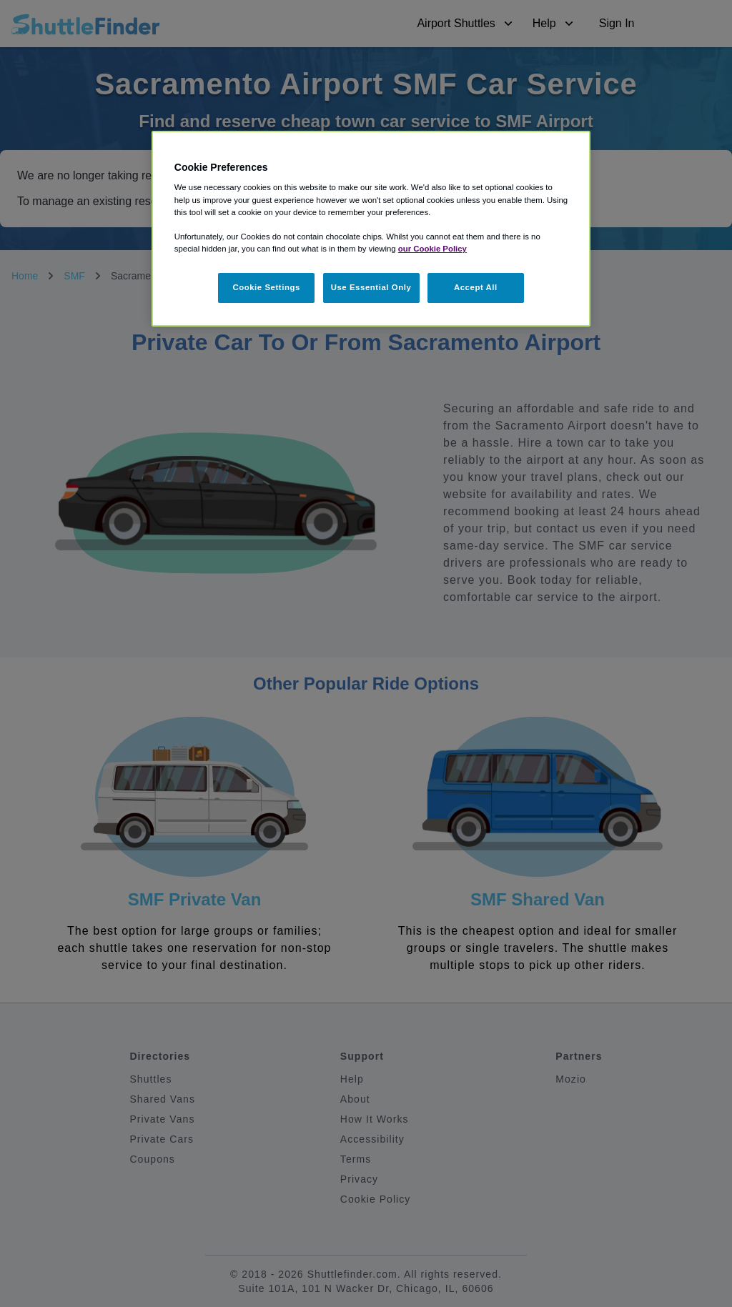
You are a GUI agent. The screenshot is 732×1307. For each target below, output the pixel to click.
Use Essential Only (371, 287)
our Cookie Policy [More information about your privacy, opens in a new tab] (432, 248)
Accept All (476, 287)
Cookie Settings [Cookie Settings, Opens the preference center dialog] (266, 287)
